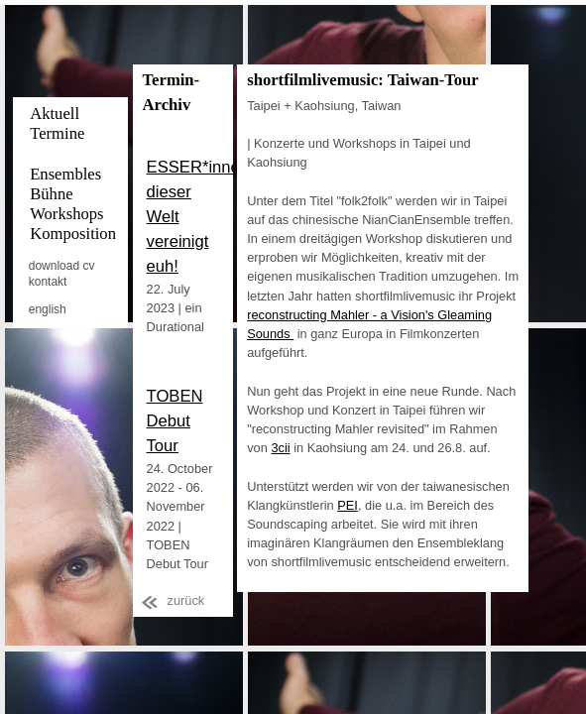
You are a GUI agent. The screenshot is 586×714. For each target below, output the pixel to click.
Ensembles (65, 174)
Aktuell (54, 113)
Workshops (66, 213)
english (47, 309)
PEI (347, 505)
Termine (57, 133)
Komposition (73, 233)
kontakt (48, 282)
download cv (62, 266)
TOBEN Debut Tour (175, 421)
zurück (186, 600)
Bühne (51, 193)
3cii (280, 447)
